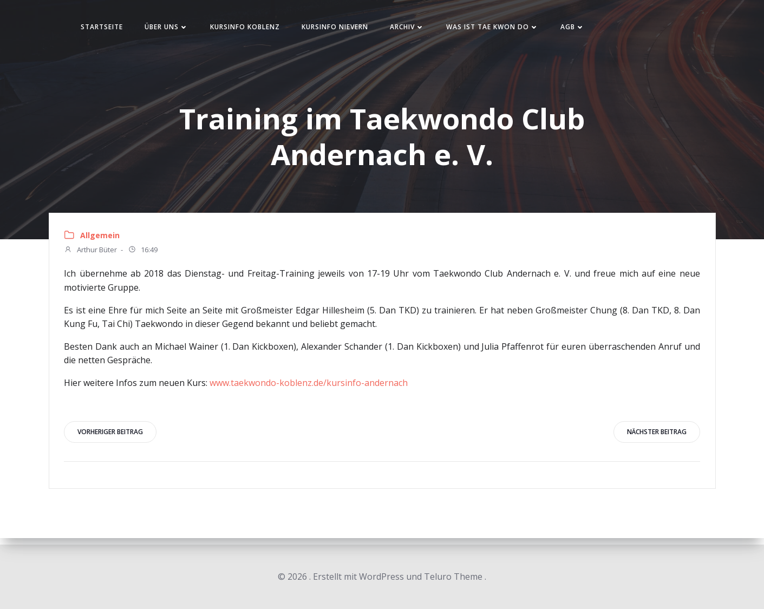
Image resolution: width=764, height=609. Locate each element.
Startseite (110, 29)
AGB (581, 29)
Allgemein (101, 240)
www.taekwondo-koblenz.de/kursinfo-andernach (310, 388)
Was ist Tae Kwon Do (501, 29)
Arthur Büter (92, 255)
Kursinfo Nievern (343, 29)
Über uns (175, 29)
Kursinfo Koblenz (254, 29)
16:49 (144, 255)
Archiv (416, 29)
